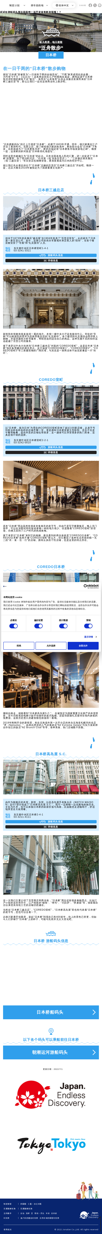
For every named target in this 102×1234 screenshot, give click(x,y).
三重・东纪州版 (35, 1204)
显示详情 (88, 636)
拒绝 (19, 645)
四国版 (23, 1204)
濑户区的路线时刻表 (29, 1218)
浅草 (28, 1213)
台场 (22, 1213)
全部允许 (83, 645)
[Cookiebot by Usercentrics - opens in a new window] (86, 586)
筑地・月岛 (39, 1213)
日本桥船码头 (50, 1012)
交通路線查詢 (26, 1208)
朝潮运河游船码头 (50, 1052)
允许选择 (51, 645)
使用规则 (8, 1229)
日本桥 (54, 1213)
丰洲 (48, 1213)
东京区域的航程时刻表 (49, 1218)
